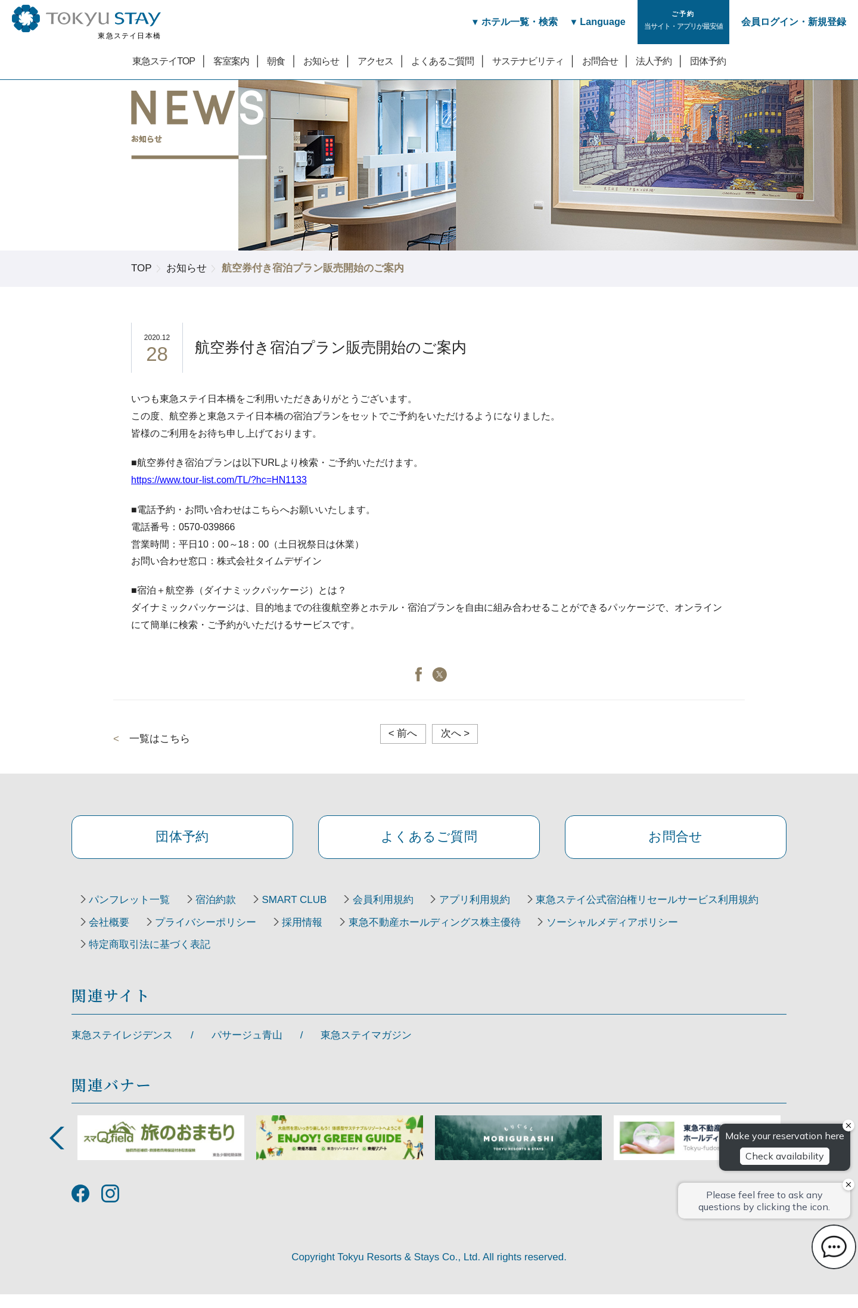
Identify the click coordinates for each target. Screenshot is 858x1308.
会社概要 (368, 935)
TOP (141, 268)
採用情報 (575, 935)
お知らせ (321, 60)
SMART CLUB (311, 912)
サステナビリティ (528, 60)
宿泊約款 (226, 912)
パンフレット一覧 (132, 912)
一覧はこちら (159, 738)
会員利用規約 (407, 912)
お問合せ (600, 60)
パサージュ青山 (247, 1049)
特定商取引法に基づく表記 (522, 958)
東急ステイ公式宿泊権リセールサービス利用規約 (203, 935)
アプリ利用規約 (506, 912)
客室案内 (231, 60)
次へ (455, 733)
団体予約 (708, 60)
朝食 (276, 60)
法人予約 (654, 60)
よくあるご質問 (442, 60)
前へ (403, 733)
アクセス (375, 60)
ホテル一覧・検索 (509, 21)
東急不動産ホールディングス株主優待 (178, 958)
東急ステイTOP (163, 60)
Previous (57, 1151)
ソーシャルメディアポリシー (363, 958)
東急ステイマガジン (366, 1049)
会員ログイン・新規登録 (793, 21)
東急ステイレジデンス (122, 1049)
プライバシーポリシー (472, 935)
